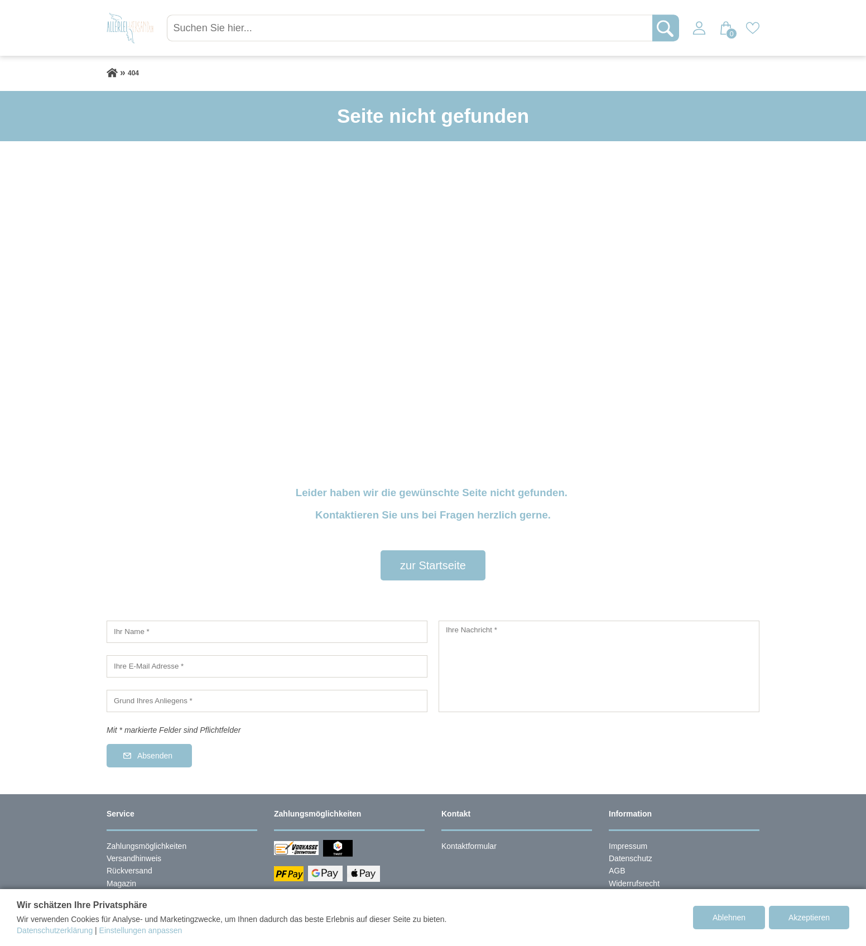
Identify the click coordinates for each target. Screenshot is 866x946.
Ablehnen (729, 917)
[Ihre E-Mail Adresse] (267, 666)
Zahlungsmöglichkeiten (146, 846)
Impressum (628, 846)
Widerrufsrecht (634, 883)
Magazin (121, 883)
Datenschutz (630, 858)
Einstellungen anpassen (140, 930)
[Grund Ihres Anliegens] (267, 701)
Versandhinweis (134, 858)
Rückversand (129, 870)
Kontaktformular (469, 846)
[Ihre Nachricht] (599, 666)
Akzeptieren (809, 917)
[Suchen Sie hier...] (412, 28)
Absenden (154, 755)
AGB (617, 870)
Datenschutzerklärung (55, 930)
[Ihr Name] (267, 632)
